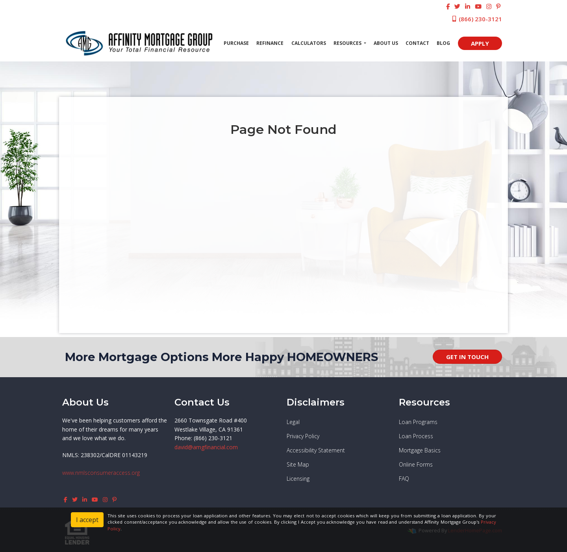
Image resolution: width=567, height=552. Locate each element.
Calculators (308, 43)
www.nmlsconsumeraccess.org (101, 472)
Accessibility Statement (316, 450)
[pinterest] (498, 6)
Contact (417, 43)
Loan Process (416, 436)
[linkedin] (467, 6)
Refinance (270, 43)
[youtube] (478, 6)
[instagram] (488, 6)
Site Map (298, 464)
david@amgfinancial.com (206, 447)
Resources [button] (348, 43)
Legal (293, 422)
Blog (443, 43)
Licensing (298, 478)
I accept (87, 519)
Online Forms (416, 464)
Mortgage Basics (420, 450)
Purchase (236, 43)
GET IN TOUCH (467, 357)
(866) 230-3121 (476, 19)
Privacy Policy (303, 436)
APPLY (480, 43)
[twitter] (457, 6)
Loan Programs (418, 422)
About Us (386, 43)
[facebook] (448, 6)
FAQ (404, 478)
